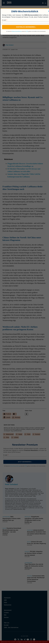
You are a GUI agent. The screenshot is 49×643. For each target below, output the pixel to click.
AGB (27, 31)
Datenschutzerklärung (16, 31)
